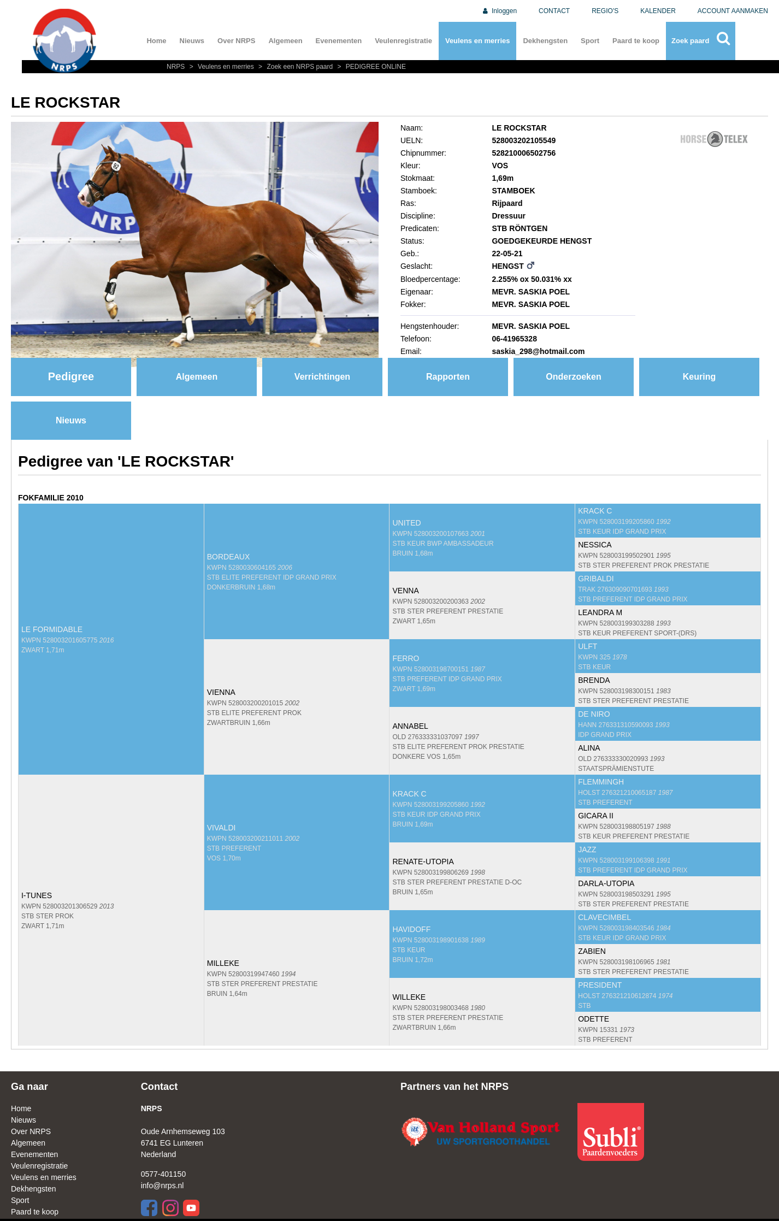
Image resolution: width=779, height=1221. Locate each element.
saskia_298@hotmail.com (538, 351)
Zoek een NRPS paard (295, 66)
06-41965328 (514, 338)
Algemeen (285, 41)
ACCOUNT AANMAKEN (733, 11)
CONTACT (554, 11)
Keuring (699, 376)
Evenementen (339, 41)
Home (156, 41)
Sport (590, 41)
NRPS (177, 66)
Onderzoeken (573, 376)
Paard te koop (635, 41)
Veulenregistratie (403, 41)
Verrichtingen (322, 376)
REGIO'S (605, 11)
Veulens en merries (477, 41)
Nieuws (192, 41)
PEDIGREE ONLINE (370, 66)
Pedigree (71, 376)
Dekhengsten (545, 41)
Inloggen (499, 11)
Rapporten (448, 376)
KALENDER (658, 11)
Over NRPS (236, 41)
